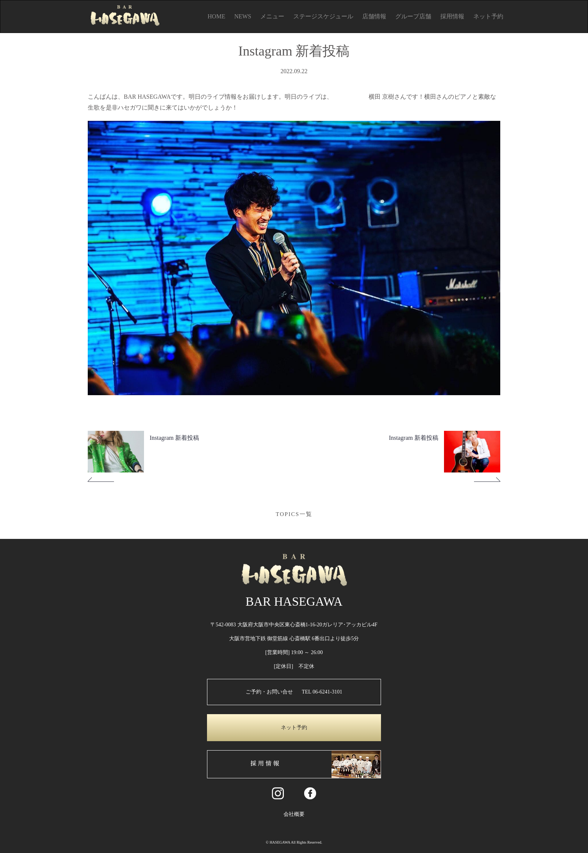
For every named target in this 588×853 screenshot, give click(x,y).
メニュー (272, 16)
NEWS (242, 16)
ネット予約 (488, 16)
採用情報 (452, 16)
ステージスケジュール (323, 16)
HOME (216, 16)
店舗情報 (374, 16)
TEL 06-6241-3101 (322, 692)
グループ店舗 (413, 16)
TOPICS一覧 (294, 514)
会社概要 (294, 814)
